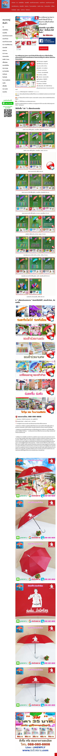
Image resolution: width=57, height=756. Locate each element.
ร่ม (17, 2)
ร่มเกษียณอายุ (15, 6)
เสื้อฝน (52, 6)
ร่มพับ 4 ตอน (40, 6)
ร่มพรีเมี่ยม (21, 2)
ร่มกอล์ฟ (22, 6)
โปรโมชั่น (14, 10)
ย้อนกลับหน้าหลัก (43, 48)
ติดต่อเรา (28, 10)
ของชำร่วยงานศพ (50, 2)
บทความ (23, 10)
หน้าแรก (13, 2)
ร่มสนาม (26, 6)
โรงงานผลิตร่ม (33, 6)
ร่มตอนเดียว (47, 6)
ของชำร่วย (42, 2)
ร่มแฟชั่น (27, 2)
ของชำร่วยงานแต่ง (34, 2)
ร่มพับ (18, 10)
